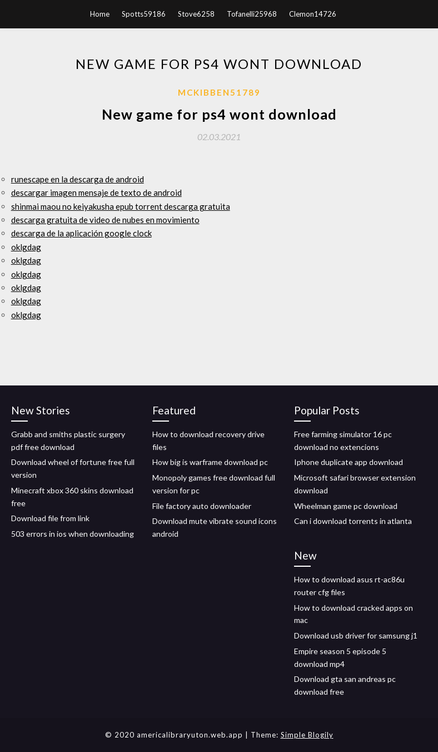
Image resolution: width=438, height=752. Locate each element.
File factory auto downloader (201, 506)
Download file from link (50, 518)
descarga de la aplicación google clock (81, 233)
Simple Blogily (307, 734)
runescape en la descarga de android (77, 179)
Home (99, 13)
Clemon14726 (312, 13)
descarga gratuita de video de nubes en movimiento (105, 220)
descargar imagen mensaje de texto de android (96, 192)
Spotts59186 (144, 13)
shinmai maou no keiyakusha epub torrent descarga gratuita (120, 206)
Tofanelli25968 (252, 13)
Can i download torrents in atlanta (353, 521)
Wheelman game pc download (345, 506)
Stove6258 (196, 13)
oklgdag (26, 247)
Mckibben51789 (219, 92)
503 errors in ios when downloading (72, 533)
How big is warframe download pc (210, 462)
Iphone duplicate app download (348, 462)
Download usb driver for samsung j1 (355, 635)
